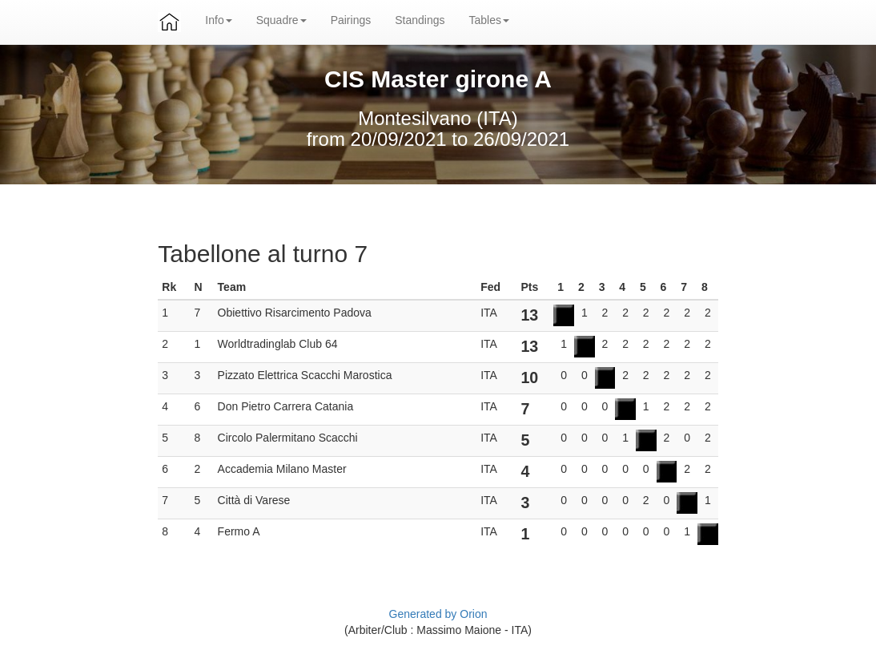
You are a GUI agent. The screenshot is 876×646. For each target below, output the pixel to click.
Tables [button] (489, 20)
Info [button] (218, 20)
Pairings (351, 20)
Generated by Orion (438, 614)
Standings (419, 20)
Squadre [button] (281, 20)
